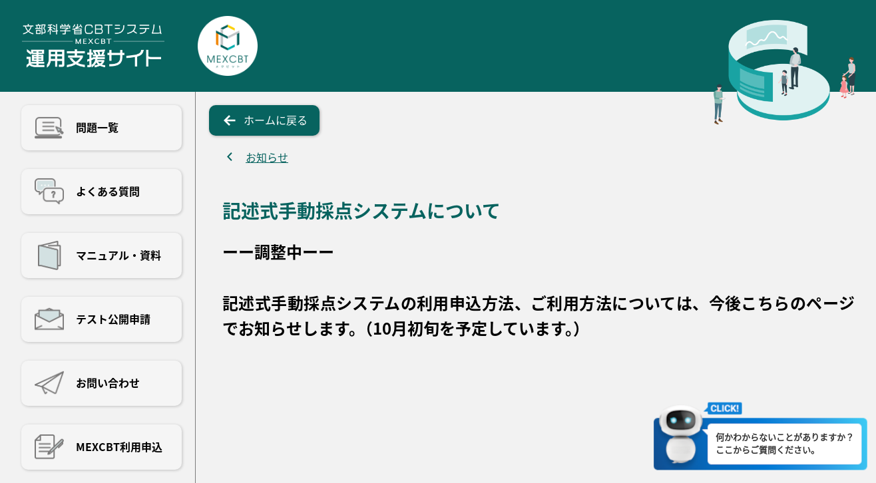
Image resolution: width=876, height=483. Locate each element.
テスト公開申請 (113, 319)
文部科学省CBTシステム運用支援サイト (92, 46)
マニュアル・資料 (118, 255)
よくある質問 (108, 191)
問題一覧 (97, 127)
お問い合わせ (108, 383)
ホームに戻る (276, 120)
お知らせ (267, 157)
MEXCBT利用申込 (119, 446)
